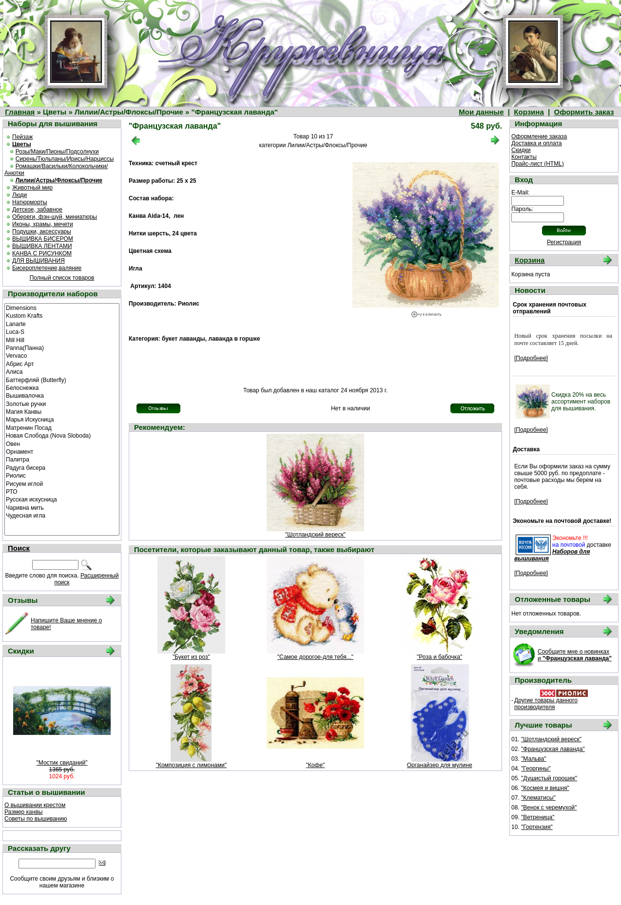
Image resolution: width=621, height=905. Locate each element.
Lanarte (62, 323)
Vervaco (62, 355)
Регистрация (564, 242)
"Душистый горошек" (549, 778)
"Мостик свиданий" (62, 762)
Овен (62, 443)
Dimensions (62, 307)
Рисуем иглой (62, 483)
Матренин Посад (62, 427)
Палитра (62, 459)
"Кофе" (315, 765)
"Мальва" (533, 758)
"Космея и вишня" (545, 788)
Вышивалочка (62, 395)
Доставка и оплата (536, 143)
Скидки (521, 150)
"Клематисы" (538, 797)
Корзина (528, 112)
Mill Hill (62, 340)
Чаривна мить (62, 507)
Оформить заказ (584, 112)
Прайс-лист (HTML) (537, 163)
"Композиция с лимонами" (191, 765)
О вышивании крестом (34, 805)
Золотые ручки (62, 403)
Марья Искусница (62, 419)
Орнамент (62, 451)
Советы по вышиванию (35, 818)
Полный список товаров (62, 277)
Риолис (62, 475)
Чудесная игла (62, 515)
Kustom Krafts (62, 315)
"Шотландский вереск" (315, 534)
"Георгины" (536, 768)
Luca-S (62, 331)
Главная (20, 112)
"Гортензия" (537, 827)
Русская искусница (62, 499)
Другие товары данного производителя (546, 704)
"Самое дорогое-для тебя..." (315, 657)
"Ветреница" (538, 817)
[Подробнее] (531, 358)
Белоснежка (62, 387)
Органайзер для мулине (439, 765)
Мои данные (481, 112)
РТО (62, 491)
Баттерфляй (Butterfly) (62, 380)
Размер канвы (23, 812)
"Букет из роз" (191, 657)
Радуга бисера (62, 467)
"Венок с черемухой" (549, 807)
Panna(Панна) (62, 347)
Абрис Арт (62, 363)
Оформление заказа (539, 136)
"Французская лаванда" (553, 749)
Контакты (524, 157)
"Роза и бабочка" (439, 657)
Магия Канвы (62, 411)
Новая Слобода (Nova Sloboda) (62, 435)
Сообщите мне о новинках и (575, 655)
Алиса (62, 371)
